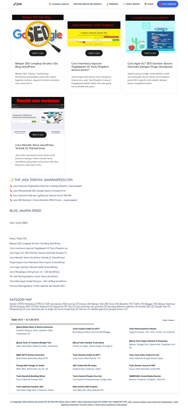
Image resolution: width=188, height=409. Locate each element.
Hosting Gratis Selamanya (87, 4)
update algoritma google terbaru (107, 309)
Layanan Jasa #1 (59, 4)
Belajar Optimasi (166, 304)
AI (43, 304)
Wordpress (56, 304)
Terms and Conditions (105, 404)
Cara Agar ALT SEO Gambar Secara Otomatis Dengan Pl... (39, 253)
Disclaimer (122, 404)
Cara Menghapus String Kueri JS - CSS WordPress (35, 272)
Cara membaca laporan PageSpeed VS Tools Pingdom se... (39, 248)
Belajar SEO (97, 304)
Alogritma (58, 306)
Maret (13, 238)
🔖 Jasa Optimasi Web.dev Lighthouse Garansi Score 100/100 (41, 195)
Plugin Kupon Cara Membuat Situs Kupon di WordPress (37, 262)
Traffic (136, 304)
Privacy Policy (86, 404)
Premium (112, 4)
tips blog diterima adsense (120, 306)
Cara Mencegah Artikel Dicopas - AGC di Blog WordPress (38, 281)
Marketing (29, 304)
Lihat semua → (169, 320)
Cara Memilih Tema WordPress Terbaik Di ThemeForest (34, 146)
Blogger (148, 304)
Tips (69, 306)
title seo (82, 309)
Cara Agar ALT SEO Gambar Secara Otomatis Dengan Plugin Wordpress (150, 65)
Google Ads (160, 306)
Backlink (123, 304)
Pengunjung (16, 309)
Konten (13, 304)
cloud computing (65, 309)
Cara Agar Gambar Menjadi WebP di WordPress (34, 267)
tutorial (71, 304)
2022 (12, 223)
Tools (111, 304)
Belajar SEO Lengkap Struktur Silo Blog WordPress (36, 65)
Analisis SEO (144, 306)
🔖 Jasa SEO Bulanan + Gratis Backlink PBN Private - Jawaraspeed (43, 200)
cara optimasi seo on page (39, 309)
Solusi (83, 304)
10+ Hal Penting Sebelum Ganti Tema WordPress (34, 276)
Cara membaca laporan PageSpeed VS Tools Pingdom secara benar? (90, 66)
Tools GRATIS (131, 4)
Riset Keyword (41, 306)
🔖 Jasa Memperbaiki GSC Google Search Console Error (38, 190)
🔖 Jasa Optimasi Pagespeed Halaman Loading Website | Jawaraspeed (46, 186)
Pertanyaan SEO (21, 306)
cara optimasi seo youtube (89, 306)
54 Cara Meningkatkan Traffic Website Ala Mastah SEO (37, 286)
